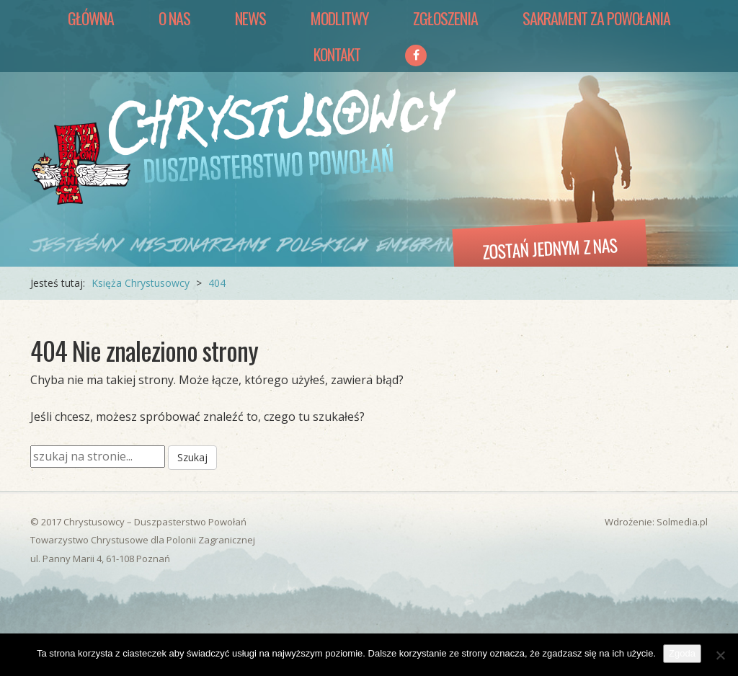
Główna (91, 18)
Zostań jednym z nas (549, 247)
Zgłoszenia (445, 18)
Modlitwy (339, 18)
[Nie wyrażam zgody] (720, 655)
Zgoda (682, 653)
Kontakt (337, 54)
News (250, 18)
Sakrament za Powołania (596, 18)
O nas (174, 18)
